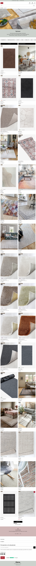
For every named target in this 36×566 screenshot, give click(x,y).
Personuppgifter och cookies (17, 563)
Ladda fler (18, 521)
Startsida (2, 7)
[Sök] (34, 6)
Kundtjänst (18, 541)
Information (18, 539)
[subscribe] (34, 547)
